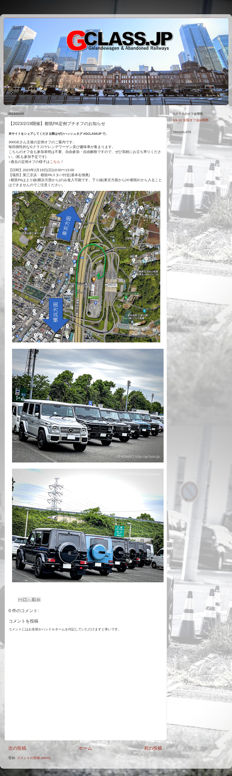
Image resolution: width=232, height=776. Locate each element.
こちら (55, 162)
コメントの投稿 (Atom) (33, 758)
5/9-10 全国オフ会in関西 (191, 120)
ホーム (85, 748)
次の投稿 (17, 748)
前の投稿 (153, 748)
